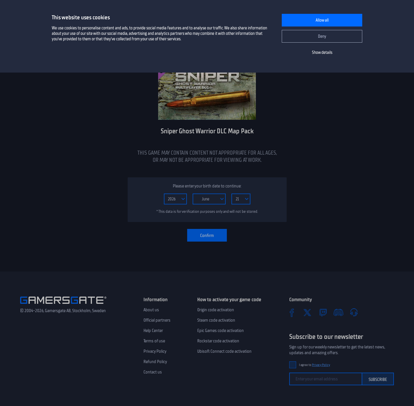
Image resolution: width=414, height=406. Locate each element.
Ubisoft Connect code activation (224, 351)
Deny (322, 36)
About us (151, 310)
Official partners (156, 320)
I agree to (314, 365)
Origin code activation (215, 310)
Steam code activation (216, 320)
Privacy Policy (154, 351)
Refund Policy (155, 362)
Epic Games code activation (220, 330)
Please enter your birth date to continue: (207, 186)
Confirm (207, 235)
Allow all (322, 20)
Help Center (153, 330)
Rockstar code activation (218, 341)
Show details (322, 52)
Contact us (152, 372)
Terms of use (154, 341)
